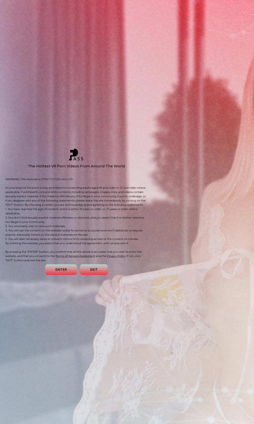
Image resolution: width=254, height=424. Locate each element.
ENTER (61, 270)
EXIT (94, 270)
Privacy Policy (116, 256)
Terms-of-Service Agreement (75, 256)
